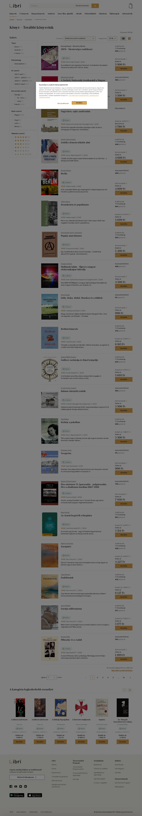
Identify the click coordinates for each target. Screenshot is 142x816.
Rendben (79, 103)
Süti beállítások (63, 103)
